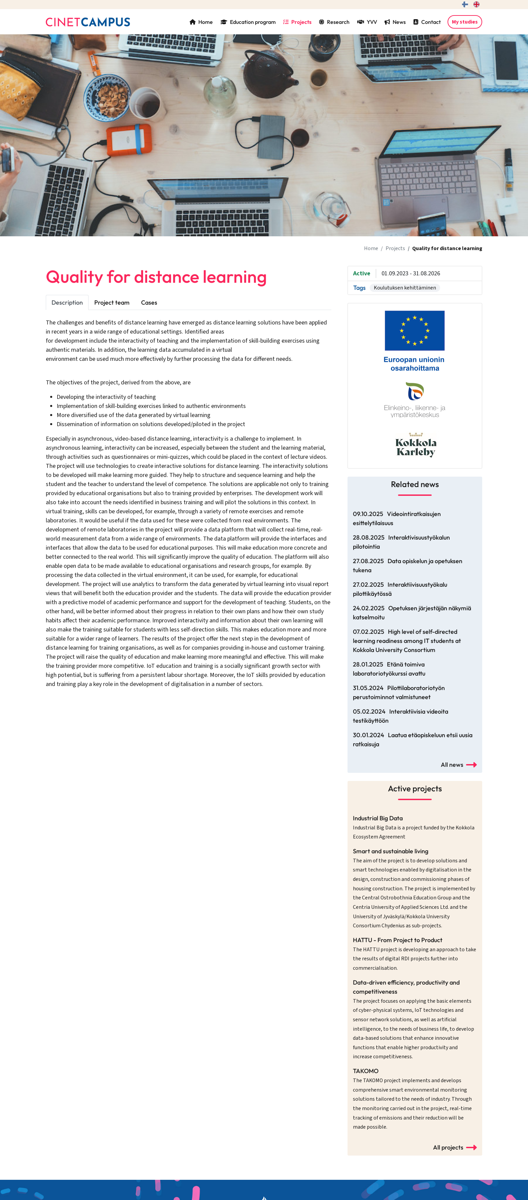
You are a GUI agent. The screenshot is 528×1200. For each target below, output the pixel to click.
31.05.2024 (399, 692)
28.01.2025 (389, 668)
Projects (297, 22)
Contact (427, 22)
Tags (359, 288)
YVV (367, 22)
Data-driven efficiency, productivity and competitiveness (413, 1020)
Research (334, 22)
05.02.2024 (400, 716)
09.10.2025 (397, 518)
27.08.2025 (407, 565)
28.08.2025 (401, 542)
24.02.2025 (412, 612)
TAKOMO (412, 1099)
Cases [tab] (149, 302)
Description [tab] (67, 302)
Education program (248, 22)
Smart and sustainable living (414, 888)
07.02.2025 (407, 641)
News (395, 22)
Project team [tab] (112, 302)
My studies (465, 22)
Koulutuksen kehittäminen (405, 288)
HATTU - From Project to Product (414, 954)
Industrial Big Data (413, 827)
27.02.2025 (400, 589)
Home (201, 22)
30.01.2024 (412, 739)
